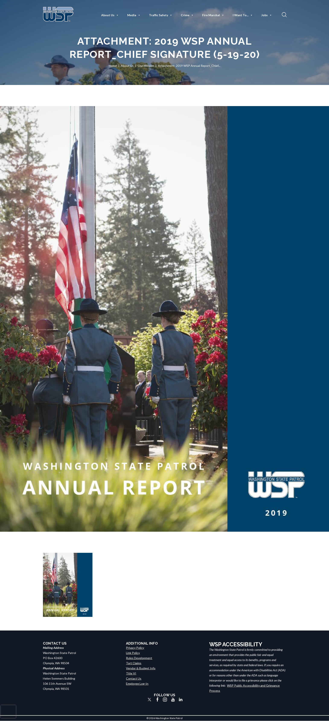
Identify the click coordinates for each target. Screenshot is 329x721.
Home (113, 65)
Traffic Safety (160, 15)
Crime (187, 15)
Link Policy (133, 653)
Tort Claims (133, 663)
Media (133, 15)
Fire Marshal (213, 15)
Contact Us (133, 678)
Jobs (266, 15)
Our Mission (146, 65)
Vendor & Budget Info (140, 668)
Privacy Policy (135, 647)
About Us (110, 15)
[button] (283, 14)
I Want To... (243, 15)
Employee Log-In (137, 683)
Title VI (131, 673)
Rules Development (139, 658)
